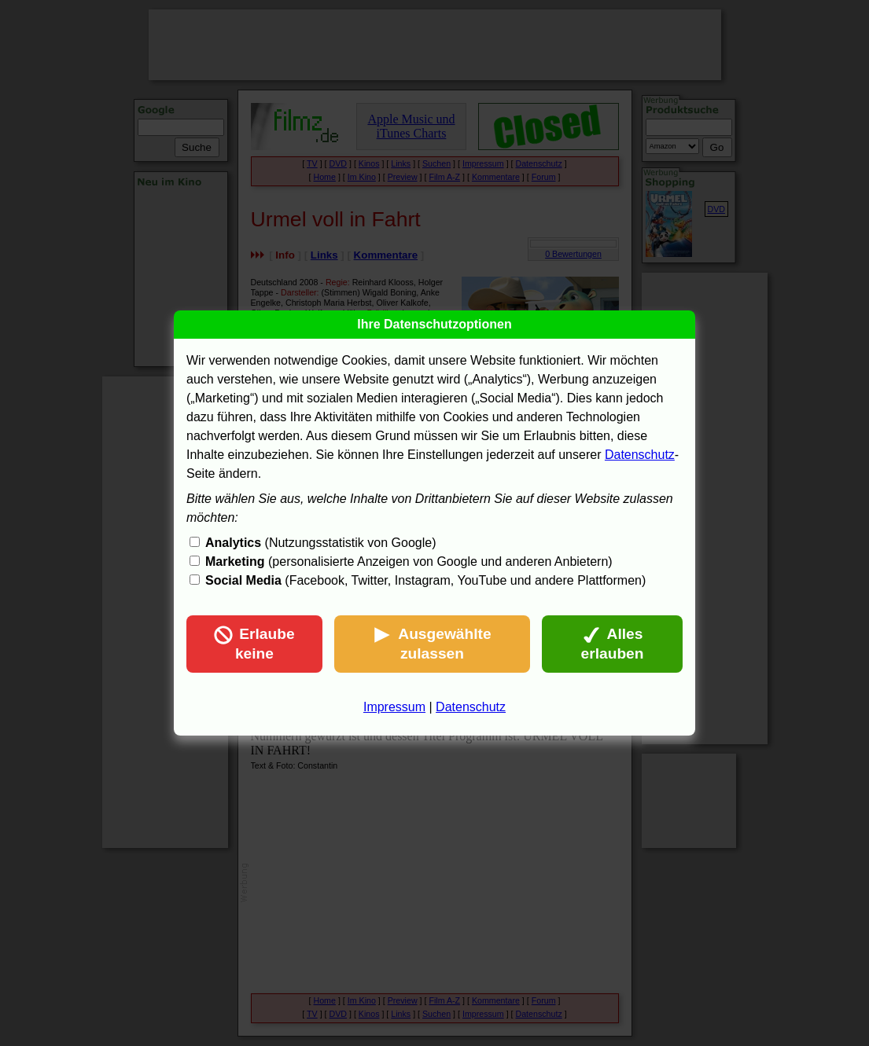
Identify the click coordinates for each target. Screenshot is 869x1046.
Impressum (394, 707)
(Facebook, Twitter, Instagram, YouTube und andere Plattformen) (425, 580)
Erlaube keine (254, 644)
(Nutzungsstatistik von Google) (320, 542)
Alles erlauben (612, 644)
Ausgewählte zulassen (432, 644)
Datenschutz (640, 454)
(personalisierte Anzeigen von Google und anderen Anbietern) (409, 561)
